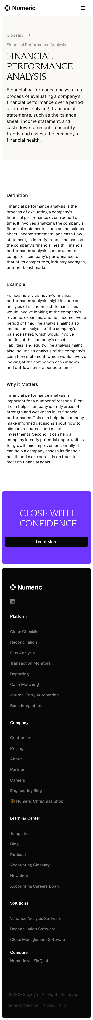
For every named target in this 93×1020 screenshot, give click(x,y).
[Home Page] (19, 8)
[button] (85, 8)
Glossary (15, 35)
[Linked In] (12, 601)
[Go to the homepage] (26, 587)
